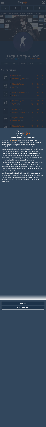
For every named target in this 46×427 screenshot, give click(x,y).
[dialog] (23, 277)
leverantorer (13, 140)
